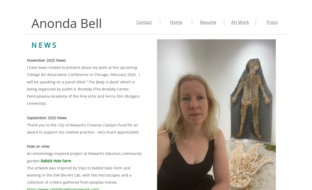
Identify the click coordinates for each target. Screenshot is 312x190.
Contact (144, 22)
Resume (208, 22)
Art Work (240, 22)
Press (272, 22)
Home (176, 22)
